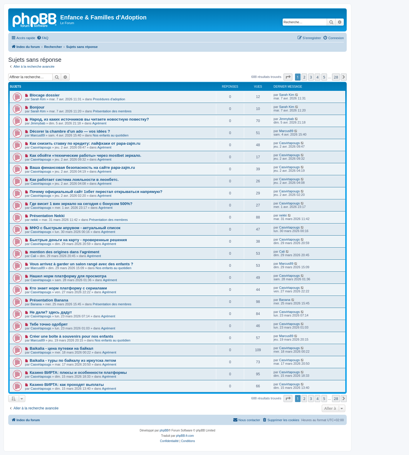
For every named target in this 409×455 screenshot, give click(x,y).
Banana (36, 304)
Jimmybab (38, 123)
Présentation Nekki (47, 216)
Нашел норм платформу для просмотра (68, 276)
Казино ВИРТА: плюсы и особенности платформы (78, 372)
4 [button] (317, 77)
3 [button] (311, 77)
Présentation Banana (49, 300)
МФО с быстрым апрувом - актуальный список (75, 228)
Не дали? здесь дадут (51, 312)
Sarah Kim (38, 99)
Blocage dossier (45, 95)
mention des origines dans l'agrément (64, 252)
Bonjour (37, 107)
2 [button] (304, 77)
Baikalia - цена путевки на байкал (61, 348)
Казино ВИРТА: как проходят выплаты (67, 384)
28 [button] (336, 77)
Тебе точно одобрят (49, 324)
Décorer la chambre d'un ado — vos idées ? (70, 131)
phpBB (164, 430)
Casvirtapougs (41, 147)
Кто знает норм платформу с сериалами (68, 288)
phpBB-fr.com (185, 435)
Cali (33, 256)
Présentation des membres (112, 111)
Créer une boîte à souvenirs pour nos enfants (71, 336)
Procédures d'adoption (109, 99)
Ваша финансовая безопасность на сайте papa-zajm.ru (82, 167)
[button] (288, 77)
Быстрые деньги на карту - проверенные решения (78, 240)
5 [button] (324, 77)
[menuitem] (42, 37)
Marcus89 (38, 135)
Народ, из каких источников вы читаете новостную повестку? (89, 119)
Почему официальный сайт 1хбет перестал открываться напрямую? (96, 191)
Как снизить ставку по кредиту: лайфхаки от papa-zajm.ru (85, 143)
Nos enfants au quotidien (111, 135)
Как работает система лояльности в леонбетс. (74, 179)
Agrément (99, 123)
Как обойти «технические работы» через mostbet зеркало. (85, 155)
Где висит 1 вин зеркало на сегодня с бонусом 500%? (81, 203)
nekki (34, 219)
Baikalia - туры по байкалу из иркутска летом (73, 360)
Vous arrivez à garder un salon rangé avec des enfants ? (81, 264)
